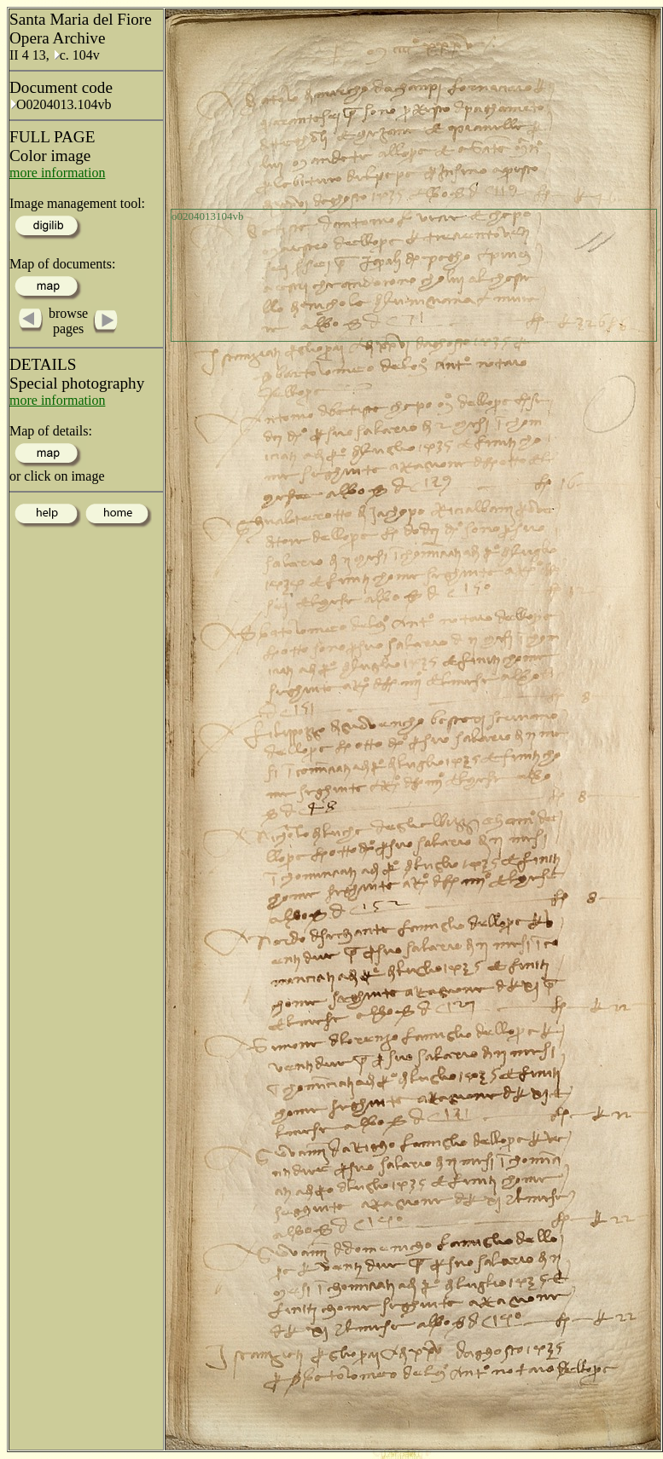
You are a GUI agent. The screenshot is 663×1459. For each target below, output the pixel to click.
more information (57, 172)
